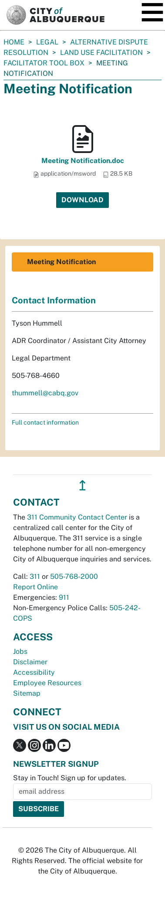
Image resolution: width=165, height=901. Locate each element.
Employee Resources (47, 683)
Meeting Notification (61, 262)
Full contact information (45, 422)
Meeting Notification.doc (82, 160)
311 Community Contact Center (77, 517)
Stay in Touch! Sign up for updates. (69, 778)
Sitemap (26, 693)
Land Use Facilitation (101, 52)
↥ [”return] (82, 485)
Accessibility (34, 672)
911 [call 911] (64, 597)
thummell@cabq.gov (45, 393)
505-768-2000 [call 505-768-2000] (74, 576)
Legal (47, 42)
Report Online (35, 587)
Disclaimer (30, 662)
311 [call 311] (35, 576)
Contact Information (54, 300)
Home (13, 42)
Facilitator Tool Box (43, 63)
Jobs (20, 651)
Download (82, 200)
